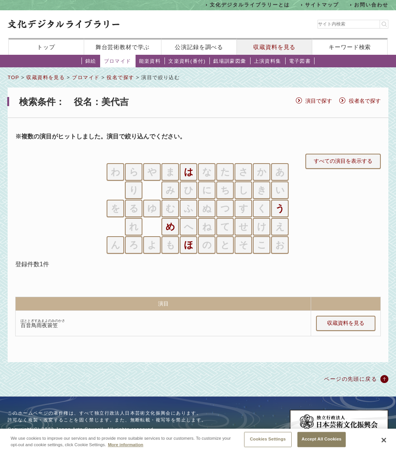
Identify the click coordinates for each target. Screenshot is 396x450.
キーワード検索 (350, 47)
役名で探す (120, 77)
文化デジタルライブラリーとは (249, 5)
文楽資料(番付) (187, 61)
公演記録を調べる (199, 47)
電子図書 (300, 61)
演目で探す (318, 101)
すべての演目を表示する (343, 161)
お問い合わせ (371, 5)
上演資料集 (267, 61)
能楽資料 (150, 61)
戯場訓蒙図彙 (229, 61)
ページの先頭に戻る (350, 379)
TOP (13, 77)
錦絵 (90, 61)
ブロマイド (117, 61)
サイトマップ (322, 5)
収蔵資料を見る (274, 47)
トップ (46, 47)
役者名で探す (365, 101)
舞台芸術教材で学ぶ (123, 47)
